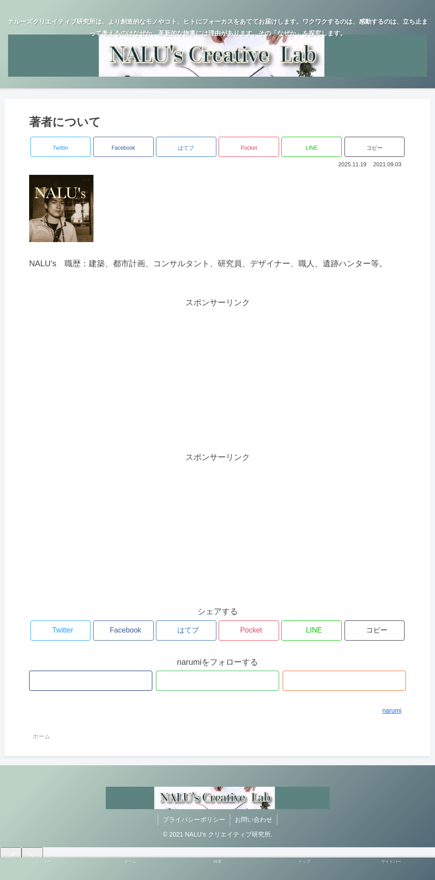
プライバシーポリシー (194, 819)
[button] (375, 147)
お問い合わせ (253, 819)
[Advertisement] (217, 372)
